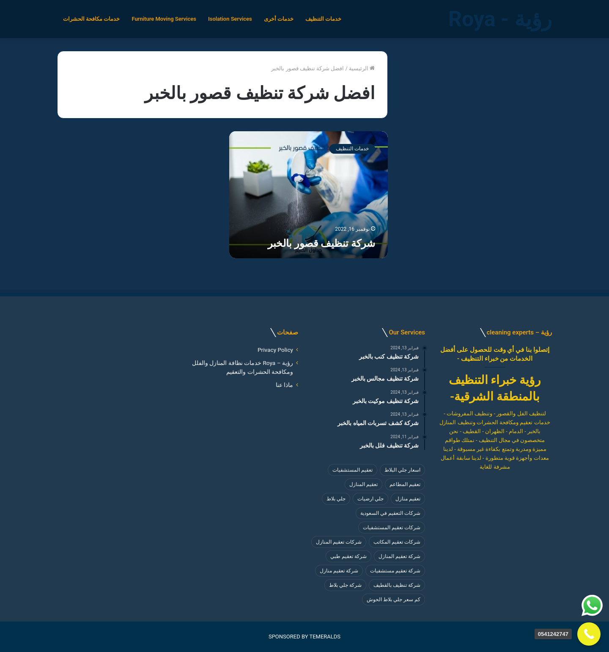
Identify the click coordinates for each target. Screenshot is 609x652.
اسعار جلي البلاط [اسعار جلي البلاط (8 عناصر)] (402, 470)
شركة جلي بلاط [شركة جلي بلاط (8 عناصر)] (345, 585)
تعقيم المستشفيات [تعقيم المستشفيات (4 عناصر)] (352, 470)
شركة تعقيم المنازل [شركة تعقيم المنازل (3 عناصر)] (399, 556)
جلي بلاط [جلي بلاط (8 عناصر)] (336, 499)
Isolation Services (230, 19)
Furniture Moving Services (164, 19)
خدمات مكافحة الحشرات (91, 19)
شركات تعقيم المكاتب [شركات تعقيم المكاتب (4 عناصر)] (396, 542)
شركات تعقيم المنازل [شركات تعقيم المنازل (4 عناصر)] (339, 542)
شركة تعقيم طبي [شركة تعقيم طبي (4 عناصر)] (348, 556)
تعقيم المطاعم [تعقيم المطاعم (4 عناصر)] (405, 484)
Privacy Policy (275, 349)
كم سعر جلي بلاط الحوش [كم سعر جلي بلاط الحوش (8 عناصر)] (393, 599)
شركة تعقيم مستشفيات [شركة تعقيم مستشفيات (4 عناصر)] (395, 571)
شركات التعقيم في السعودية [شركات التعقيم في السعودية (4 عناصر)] (390, 513)
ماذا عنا (284, 384)
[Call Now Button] (589, 634)
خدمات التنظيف (323, 19)
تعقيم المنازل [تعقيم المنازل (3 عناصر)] (363, 484)
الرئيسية (362, 68)
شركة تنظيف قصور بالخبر (321, 243)
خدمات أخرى (279, 19)
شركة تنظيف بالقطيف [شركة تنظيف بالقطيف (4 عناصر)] (396, 585)
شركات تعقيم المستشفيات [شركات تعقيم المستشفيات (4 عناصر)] (391, 527)
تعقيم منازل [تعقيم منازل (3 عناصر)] (407, 499)
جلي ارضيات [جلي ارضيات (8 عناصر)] (370, 499)
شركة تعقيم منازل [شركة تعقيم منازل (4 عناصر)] (339, 571)
